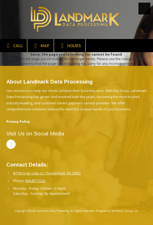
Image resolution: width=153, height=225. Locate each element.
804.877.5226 (35, 180)
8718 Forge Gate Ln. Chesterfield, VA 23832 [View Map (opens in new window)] (47, 173)
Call (13, 45)
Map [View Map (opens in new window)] (40, 45)
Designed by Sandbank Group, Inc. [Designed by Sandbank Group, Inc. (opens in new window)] (117, 211)
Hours (69, 45)
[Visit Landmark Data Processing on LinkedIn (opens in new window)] (11, 144)
